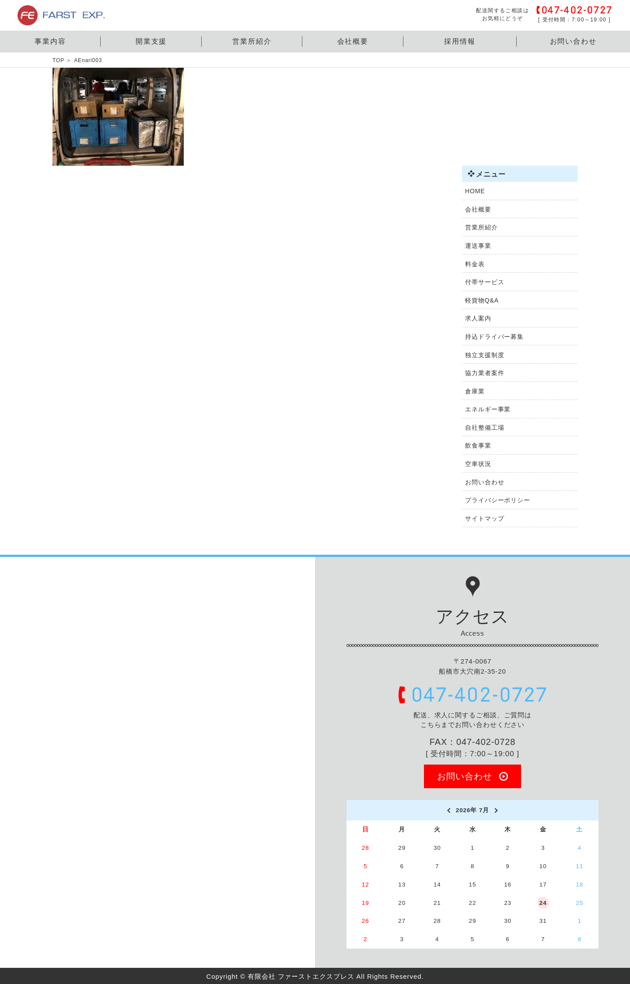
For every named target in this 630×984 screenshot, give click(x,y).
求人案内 (478, 318)
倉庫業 (475, 391)
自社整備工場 (484, 427)
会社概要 (353, 41)
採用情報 (460, 41)
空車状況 (478, 463)
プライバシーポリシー (497, 500)
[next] (496, 810)
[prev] (448, 810)
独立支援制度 (484, 354)
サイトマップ (484, 518)
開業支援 (151, 41)
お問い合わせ (573, 41)
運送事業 (478, 245)
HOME (475, 191)
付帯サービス (484, 281)
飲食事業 (478, 445)
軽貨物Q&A (482, 300)
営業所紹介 (252, 41)
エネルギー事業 (488, 409)
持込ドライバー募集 (494, 336)
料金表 (475, 264)
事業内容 (50, 41)
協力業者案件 (484, 372)
